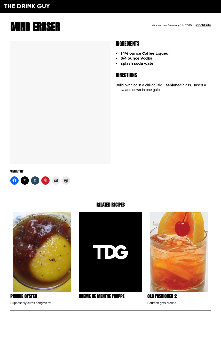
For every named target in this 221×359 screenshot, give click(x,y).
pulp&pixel (116, 348)
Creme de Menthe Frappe (101, 296)
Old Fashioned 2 (162, 296)
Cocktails (203, 25)
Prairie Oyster (23, 296)
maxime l (117, 352)
